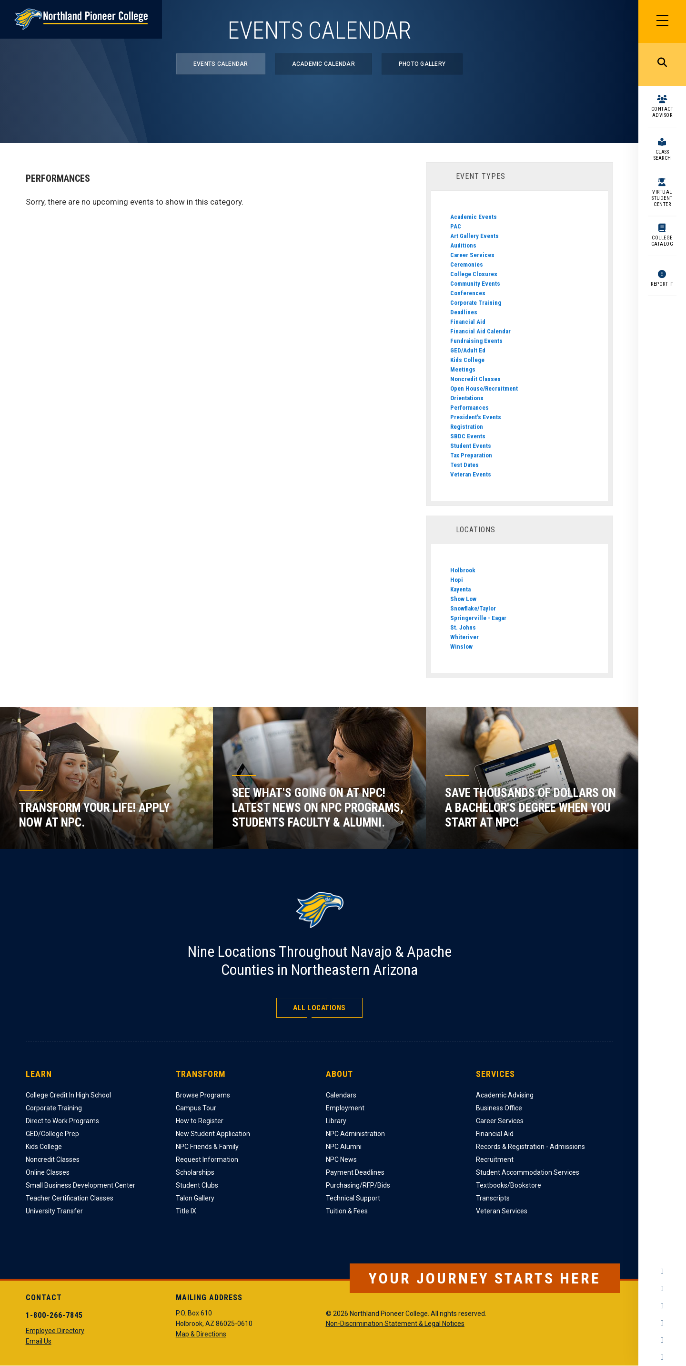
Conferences (467, 293)
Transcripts (493, 1198)
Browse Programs (203, 1095)
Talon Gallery (195, 1198)
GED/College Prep (52, 1134)
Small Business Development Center (80, 1185)
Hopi (456, 579)
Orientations (467, 398)
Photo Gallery (422, 64)
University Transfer (54, 1211)
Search (662, 64)
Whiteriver (464, 637)
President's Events (475, 417)
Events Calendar (220, 64)
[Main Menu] (662, 21)
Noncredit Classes (475, 379)
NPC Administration (355, 1134)
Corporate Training (475, 302)
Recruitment (495, 1159)
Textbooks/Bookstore (508, 1185)
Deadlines (463, 312)
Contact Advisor (662, 112)
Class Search (662, 155)
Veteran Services (501, 1211)
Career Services (472, 255)
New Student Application (213, 1134)
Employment (345, 1108)
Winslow (461, 646)
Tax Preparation (471, 455)
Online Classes (48, 1172)
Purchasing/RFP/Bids (358, 1185)
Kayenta (460, 589)
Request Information (207, 1159)
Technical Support (353, 1198)
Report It (662, 284)
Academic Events (473, 216)
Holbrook (462, 570)
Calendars (341, 1095)
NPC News (341, 1159)
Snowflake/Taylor (473, 608)
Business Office (499, 1108)
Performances (469, 407)
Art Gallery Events (474, 235)
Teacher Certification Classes (69, 1198)
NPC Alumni (344, 1146)
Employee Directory (55, 1331)
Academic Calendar (323, 64)
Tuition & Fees (347, 1211)
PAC (455, 226)
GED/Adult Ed (467, 350)
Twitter (662, 1305)
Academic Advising (505, 1095)
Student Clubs (197, 1185)
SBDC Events (467, 436)
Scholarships (195, 1172)
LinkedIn (662, 1340)
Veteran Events (470, 474)
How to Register (199, 1121)
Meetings (462, 369)
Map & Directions (201, 1334)
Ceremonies (466, 264)
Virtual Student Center (662, 198)
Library (336, 1121)
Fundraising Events (476, 340)
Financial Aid (467, 321)
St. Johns (463, 627)
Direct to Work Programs (62, 1121)
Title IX (186, 1211)
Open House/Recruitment (484, 388)
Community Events (475, 283)
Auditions (463, 245)
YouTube (662, 1323)
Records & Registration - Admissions (530, 1146)
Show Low (463, 598)
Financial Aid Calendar (480, 331)
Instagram (662, 1288)
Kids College (467, 359)
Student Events (470, 445)
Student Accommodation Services (527, 1172)
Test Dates (464, 464)
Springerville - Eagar (478, 617)
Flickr (662, 1357)
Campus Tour (196, 1108)
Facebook (662, 1271)
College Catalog (662, 241)
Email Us (38, 1341)
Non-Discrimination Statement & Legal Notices (395, 1323)
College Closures (473, 274)
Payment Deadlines (355, 1172)
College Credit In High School (68, 1095)
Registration (466, 426)
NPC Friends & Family (207, 1146)
